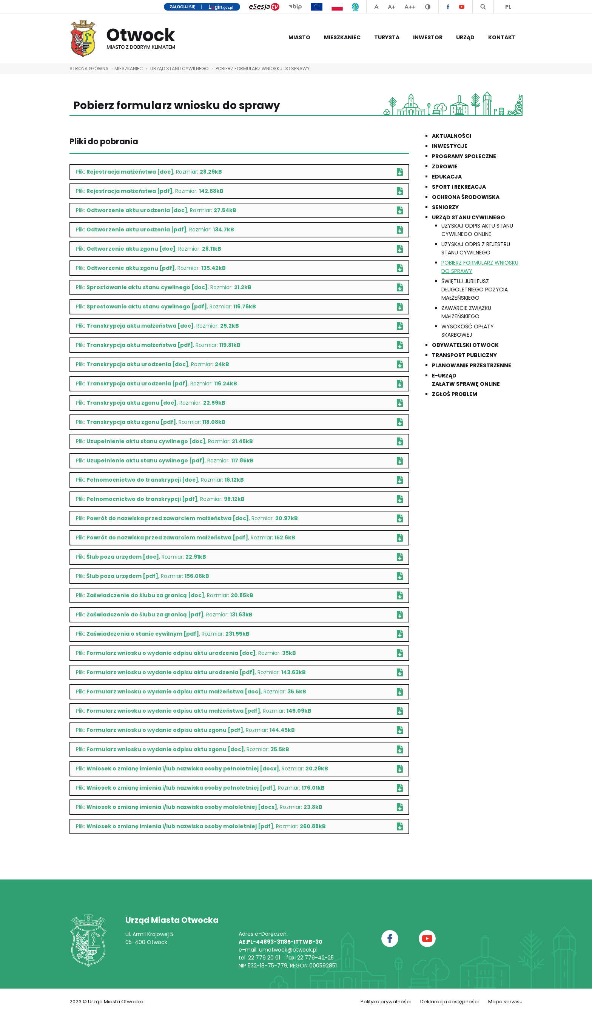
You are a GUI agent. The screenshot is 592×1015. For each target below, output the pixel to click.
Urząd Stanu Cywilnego (179, 68)
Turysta (386, 37)
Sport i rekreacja (459, 187)
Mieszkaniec (342, 37)
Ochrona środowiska (465, 197)
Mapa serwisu (505, 1001)
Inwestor (427, 37)
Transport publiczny (464, 355)
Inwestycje (449, 146)
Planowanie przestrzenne (471, 365)
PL (508, 7)
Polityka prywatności (386, 1001)
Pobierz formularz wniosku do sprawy (263, 68)
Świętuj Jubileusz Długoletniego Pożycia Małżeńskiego (474, 289)
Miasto (299, 37)
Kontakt (502, 37)
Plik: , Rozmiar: (239, 172)
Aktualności (451, 136)
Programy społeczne (464, 156)
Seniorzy (445, 207)
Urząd (465, 37)
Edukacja (447, 176)
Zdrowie (445, 166)
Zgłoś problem (454, 394)
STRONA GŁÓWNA (88, 68)
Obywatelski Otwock (465, 345)
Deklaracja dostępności (449, 1001)
